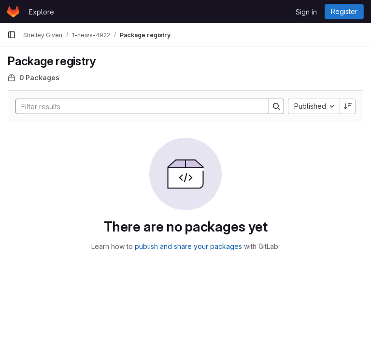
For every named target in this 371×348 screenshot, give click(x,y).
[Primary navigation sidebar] (11, 35)
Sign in (306, 12)
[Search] (137, 106)
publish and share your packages (188, 246)
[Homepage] (13, 11)
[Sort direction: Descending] (348, 106)
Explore (41, 12)
